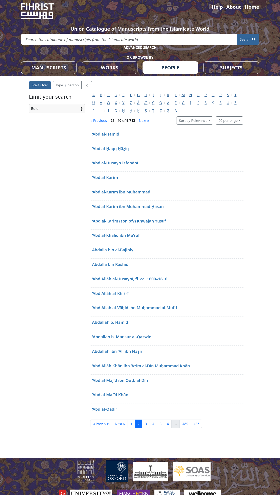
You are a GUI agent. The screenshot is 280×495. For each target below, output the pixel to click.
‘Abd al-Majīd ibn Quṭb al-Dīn (120, 380)
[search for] (129, 39)
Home (252, 6)
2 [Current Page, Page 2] (139, 423)
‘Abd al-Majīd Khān (110, 394)
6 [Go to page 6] (168, 423)
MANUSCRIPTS (48, 67)
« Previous (98, 120)
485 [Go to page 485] (185, 423)
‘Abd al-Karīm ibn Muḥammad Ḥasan (128, 206)
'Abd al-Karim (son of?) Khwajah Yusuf (129, 221)
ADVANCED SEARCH (140, 47)
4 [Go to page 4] (153, 423)
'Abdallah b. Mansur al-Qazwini (122, 336)
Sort (193, 120)
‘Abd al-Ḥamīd (105, 134)
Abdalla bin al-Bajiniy (112, 250)
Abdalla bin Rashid (110, 264)
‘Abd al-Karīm (105, 177)
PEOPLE (170, 67)
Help (217, 6)
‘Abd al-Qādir (104, 409)
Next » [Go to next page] (120, 423)
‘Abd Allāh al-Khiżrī (110, 293)
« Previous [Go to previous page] (101, 423)
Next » (144, 120)
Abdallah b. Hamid (110, 322)
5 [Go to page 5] (161, 423)
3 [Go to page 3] (146, 423)
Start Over (40, 85)
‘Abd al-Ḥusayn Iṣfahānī (115, 163)
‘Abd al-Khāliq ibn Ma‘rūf (116, 235)
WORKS (109, 67)
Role (34, 108)
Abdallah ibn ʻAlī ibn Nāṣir (117, 351)
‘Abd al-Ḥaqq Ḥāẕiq (110, 148)
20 (228, 120)
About (233, 6)
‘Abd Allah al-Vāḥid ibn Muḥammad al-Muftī (134, 307)
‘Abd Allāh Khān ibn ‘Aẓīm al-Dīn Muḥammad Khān (141, 366)
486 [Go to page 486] (196, 423)
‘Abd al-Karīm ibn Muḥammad (121, 192)
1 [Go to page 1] (131, 423)
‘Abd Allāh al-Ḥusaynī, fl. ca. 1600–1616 (129, 279)
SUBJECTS (231, 67)
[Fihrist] (41, 11)
